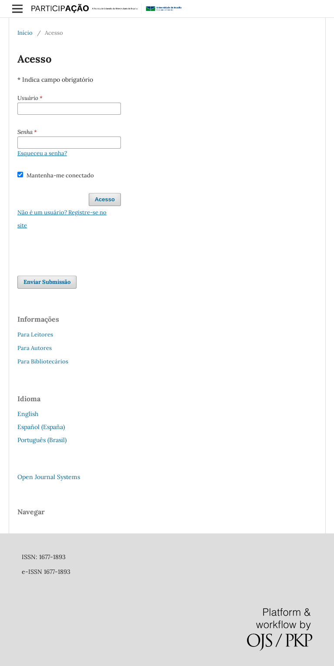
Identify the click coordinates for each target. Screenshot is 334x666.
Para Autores (34, 348)
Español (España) (41, 427)
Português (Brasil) (42, 440)
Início (25, 33)
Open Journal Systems (48, 477)
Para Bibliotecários (42, 361)
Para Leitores (35, 334)
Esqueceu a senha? (42, 153)
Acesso (105, 199)
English (27, 414)
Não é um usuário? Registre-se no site (62, 219)
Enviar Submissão (46, 282)
